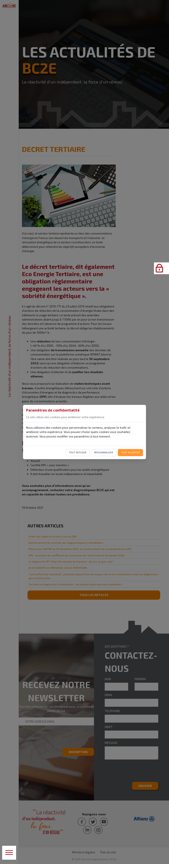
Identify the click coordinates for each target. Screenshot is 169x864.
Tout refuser (77, 452)
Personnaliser (103, 452)
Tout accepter (130, 452)
